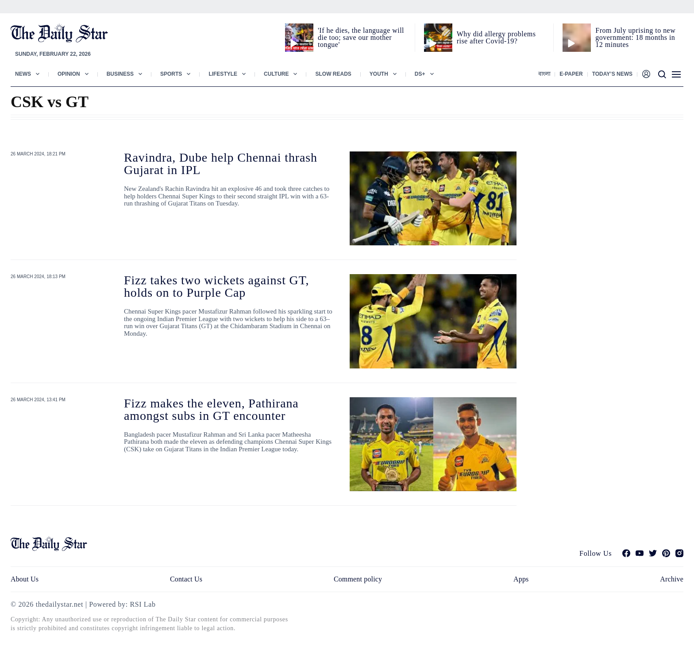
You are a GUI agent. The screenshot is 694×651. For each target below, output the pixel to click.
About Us (25, 579)
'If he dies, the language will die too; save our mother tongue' (361, 37)
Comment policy (358, 579)
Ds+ (420, 74)
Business (120, 74)
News (23, 74)
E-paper (570, 74)
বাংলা (544, 74)
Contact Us (186, 579)
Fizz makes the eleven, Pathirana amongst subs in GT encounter (211, 409)
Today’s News (612, 74)
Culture (276, 74)
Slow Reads (333, 74)
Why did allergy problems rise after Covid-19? (496, 37)
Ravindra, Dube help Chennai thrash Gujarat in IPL (220, 164)
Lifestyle (222, 74)
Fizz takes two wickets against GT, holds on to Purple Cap (216, 286)
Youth (379, 74)
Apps (520, 579)
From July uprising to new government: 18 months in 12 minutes (635, 37)
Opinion (69, 74)
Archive (671, 579)
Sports (171, 74)
